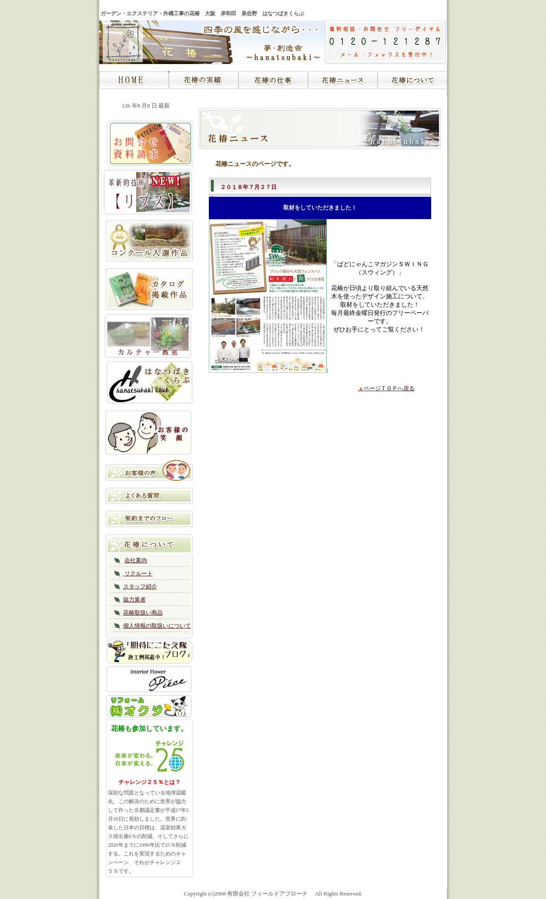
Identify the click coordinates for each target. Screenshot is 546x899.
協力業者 (134, 599)
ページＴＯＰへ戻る (386, 388)
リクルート (138, 573)
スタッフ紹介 (140, 586)
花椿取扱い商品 (143, 612)
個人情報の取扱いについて (157, 625)
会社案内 (135, 560)
